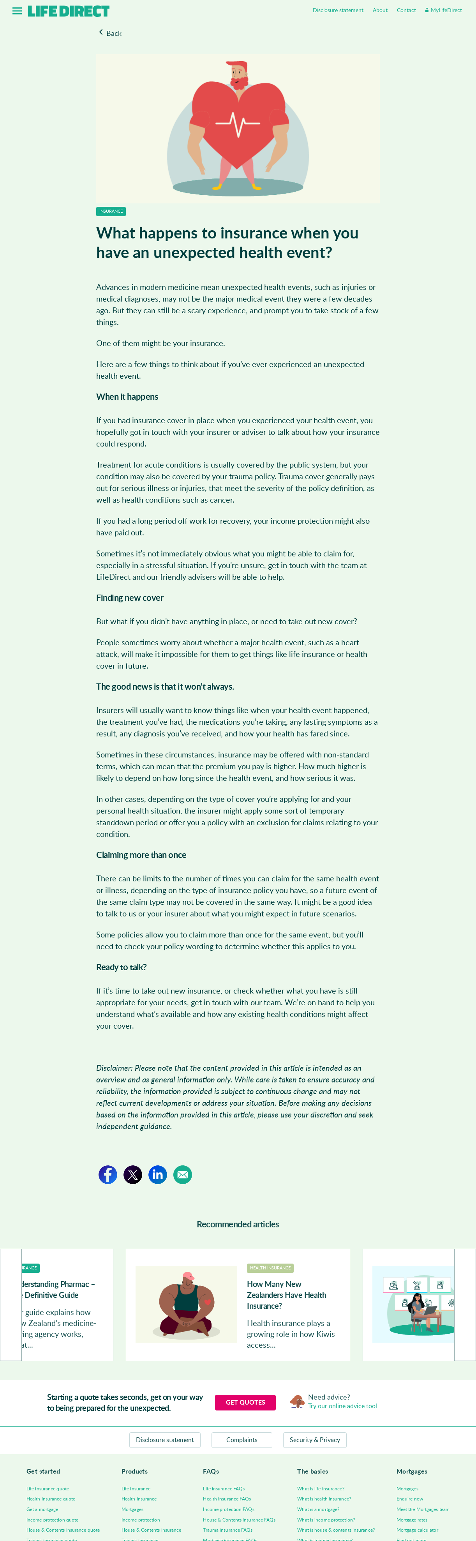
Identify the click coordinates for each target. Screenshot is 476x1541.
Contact (406, 10)
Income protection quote (52, 1520)
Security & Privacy (315, 1440)
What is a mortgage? (318, 1509)
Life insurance (136, 1488)
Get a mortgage (42, 1509)
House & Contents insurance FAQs (239, 1520)
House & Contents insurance (152, 1530)
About (380, 10)
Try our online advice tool (342, 1406)
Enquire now (410, 1499)
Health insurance (139, 1499)
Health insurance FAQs (227, 1499)
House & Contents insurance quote (63, 1530)
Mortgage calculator (417, 1530)
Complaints (241, 1440)
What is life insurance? (320, 1488)
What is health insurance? (324, 1499)
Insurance (111, 211)
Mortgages (132, 1509)
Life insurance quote (47, 1488)
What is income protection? (326, 1520)
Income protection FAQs (228, 1509)
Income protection (141, 1520)
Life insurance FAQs (224, 1488)
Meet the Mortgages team (423, 1509)
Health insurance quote (50, 1499)
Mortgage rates (412, 1520)
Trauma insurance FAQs (227, 1530)
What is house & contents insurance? (336, 1530)
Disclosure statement (338, 10)
